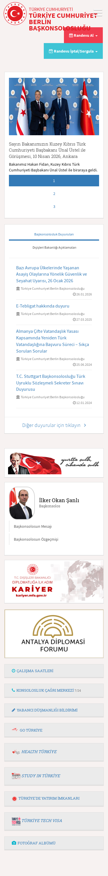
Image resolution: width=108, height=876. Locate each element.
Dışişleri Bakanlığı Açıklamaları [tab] (54, 247)
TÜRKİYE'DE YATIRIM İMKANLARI (45, 798)
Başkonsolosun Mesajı (33, 526)
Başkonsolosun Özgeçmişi (36, 539)
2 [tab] (54, 193)
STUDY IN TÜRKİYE (40, 775)
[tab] (54, 671)
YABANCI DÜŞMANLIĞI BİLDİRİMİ (44, 710)
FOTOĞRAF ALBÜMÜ (34, 843)
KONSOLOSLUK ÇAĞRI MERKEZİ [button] (46, 690)
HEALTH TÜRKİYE (38, 751)
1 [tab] (54, 180)
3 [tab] (54, 206)
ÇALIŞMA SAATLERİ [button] (32, 670)
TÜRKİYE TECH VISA (41, 820)
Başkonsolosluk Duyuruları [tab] (54, 234)
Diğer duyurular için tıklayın (54, 425)
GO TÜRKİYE (31, 730)
